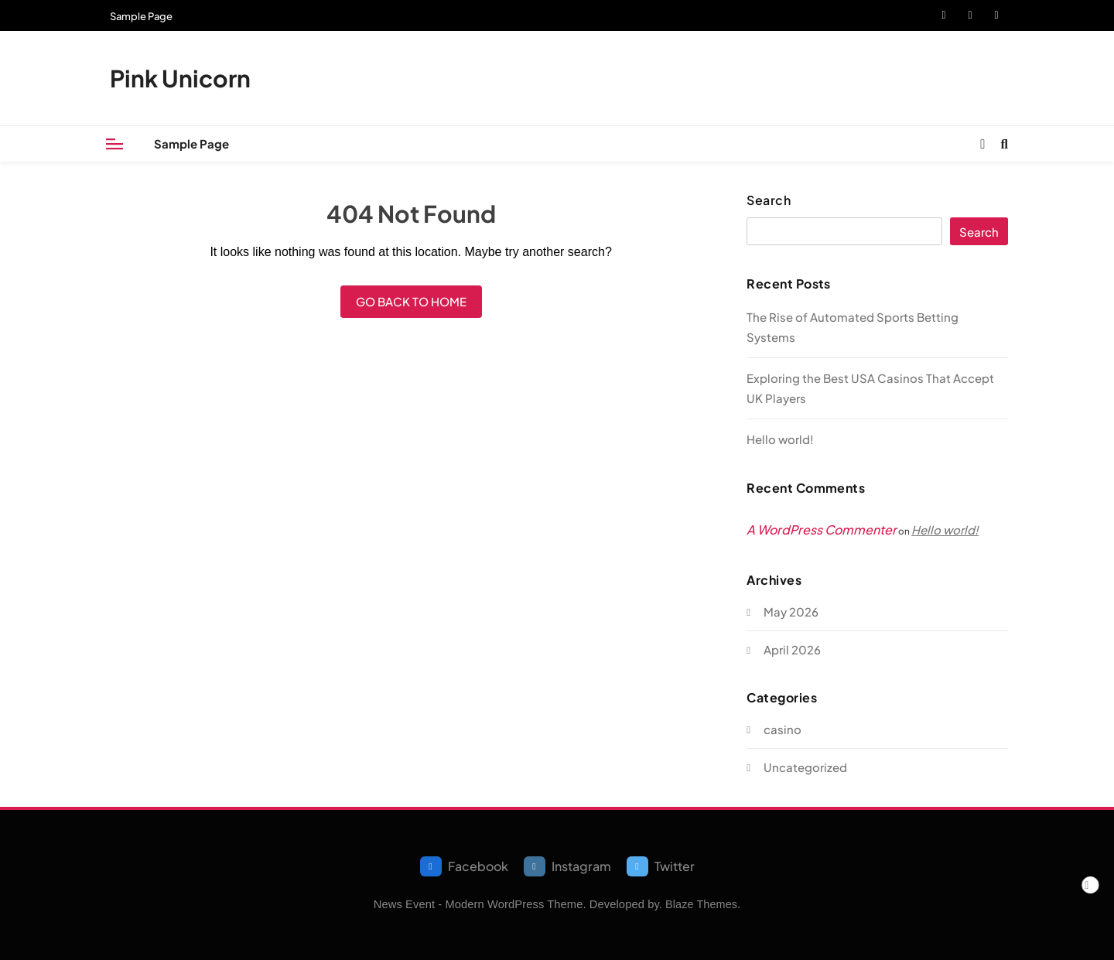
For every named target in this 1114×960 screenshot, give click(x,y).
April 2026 (792, 649)
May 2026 (791, 611)
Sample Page (141, 16)
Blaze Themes (701, 904)
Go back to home (411, 301)
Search (769, 200)
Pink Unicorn (180, 78)
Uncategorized (805, 767)
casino (782, 729)
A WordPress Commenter (822, 529)
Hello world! (780, 439)
